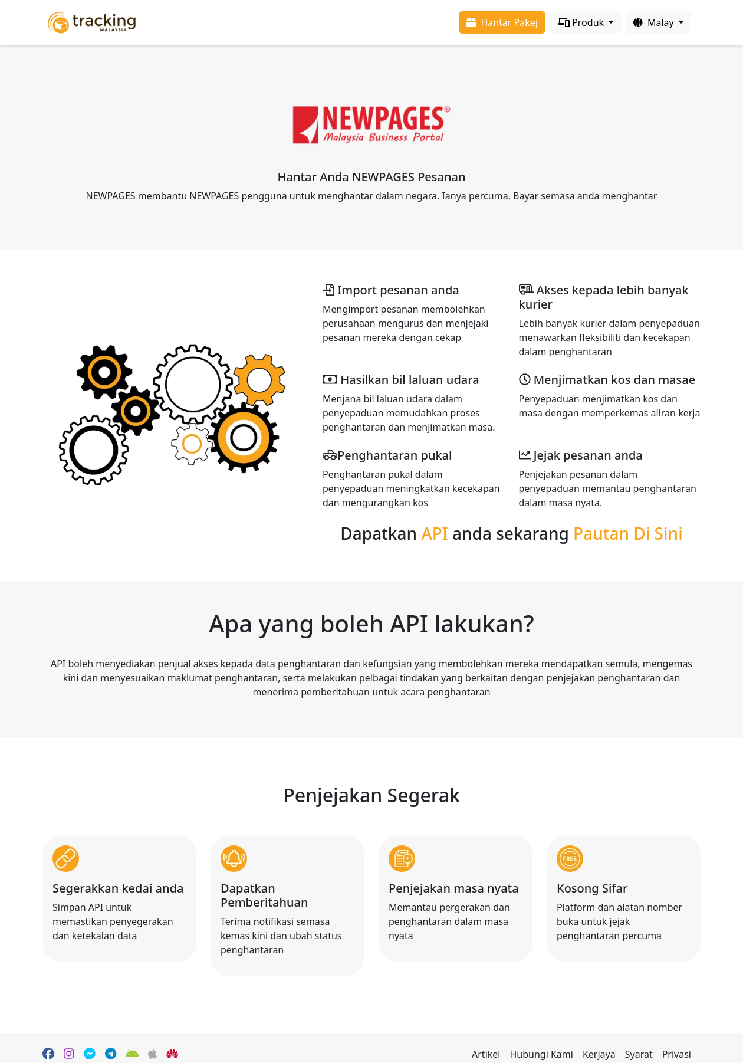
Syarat (639, 1054)
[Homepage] (92, 21)
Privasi (676, 1054)
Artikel (486, 1054)
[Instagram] (69, 1054)
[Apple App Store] (152, 1054)
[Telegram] (110, 1054)
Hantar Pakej (502, 22)
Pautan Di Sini (628, 533)
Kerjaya (599, 1054)
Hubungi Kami (541, 1054)
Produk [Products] (582, 22)
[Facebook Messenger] (90, 1054)
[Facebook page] (48, 1054)
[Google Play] (132, 1054)
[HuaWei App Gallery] (172, 1054)
